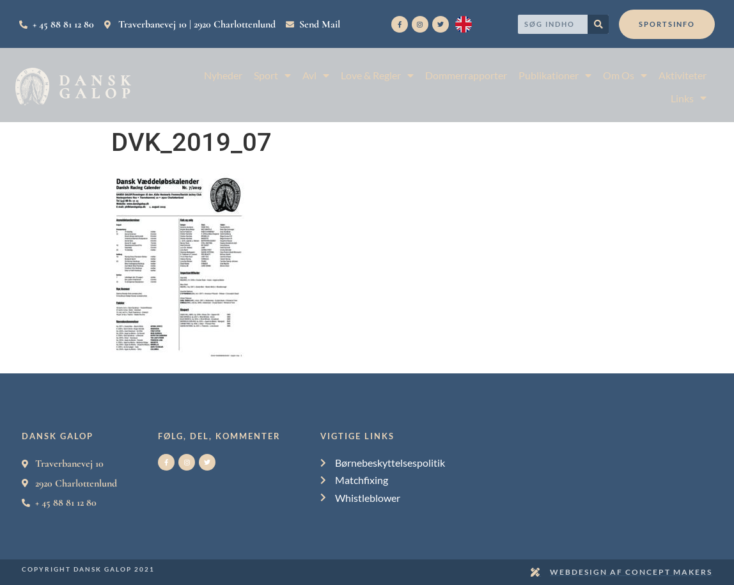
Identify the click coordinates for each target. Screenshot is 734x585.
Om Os (625, 75)
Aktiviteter (683, 75)
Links (689, 98)
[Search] (598, 24)
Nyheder (223, 75)
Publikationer (555, 75)
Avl (315, 75)
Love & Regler (377, 75)
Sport (272, 75)
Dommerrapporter (466, 75)
